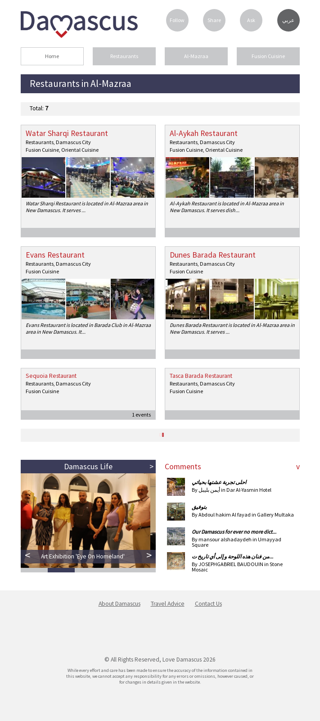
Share (214, 20)
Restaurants (124, 56)
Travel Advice (168, 604)
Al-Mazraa (196, 56)
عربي (288, 20)
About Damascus (119, 604)
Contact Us (208, 604)
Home (52, 56)
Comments (183, 467)
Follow (177, 20)
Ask (251, 20)
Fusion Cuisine (268, 56)
